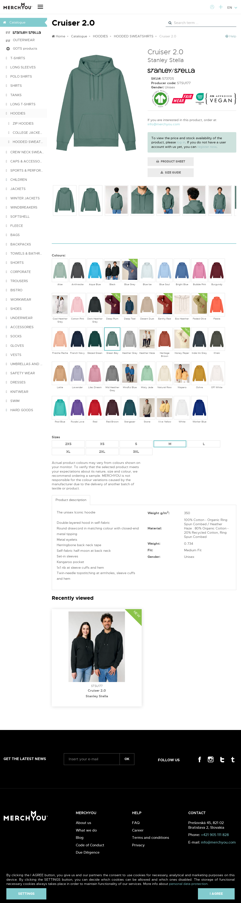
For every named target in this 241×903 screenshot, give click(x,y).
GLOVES (15, 345)
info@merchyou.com (164, 124)
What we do (86, 830)
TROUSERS (17, 281)
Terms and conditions (150, 837)
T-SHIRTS (15, 58)
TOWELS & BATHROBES (26, 253)
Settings (26, 893)
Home (58, 36)
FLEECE (14, 226)
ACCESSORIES (20, 327)
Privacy (138, 845)
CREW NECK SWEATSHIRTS (26, 152)
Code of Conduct (90, 845)
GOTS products (21, 48)
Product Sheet (170, 161)
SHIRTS (14, 85)
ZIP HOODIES (21, 123)
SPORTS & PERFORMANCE (26, 170)
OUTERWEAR (20, 40)
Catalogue (79, 36)
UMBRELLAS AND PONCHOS (26, 364)
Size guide (171, 172)
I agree (216, 893)
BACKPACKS (18, 244)
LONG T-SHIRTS (21, 104)
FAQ (136, 822)
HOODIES (15, 113)
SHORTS (15, 262)
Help (230, 36)
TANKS (14, 95)
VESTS (13, 355)
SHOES (14, 309)
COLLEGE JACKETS (26, 132)
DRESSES (16, 382)
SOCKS (14, 336)
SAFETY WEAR (20, 373)
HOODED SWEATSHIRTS (27, 142)
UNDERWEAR (19, 318)
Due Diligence (88, 852)
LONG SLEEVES (21, 67)
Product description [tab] (71, 500)
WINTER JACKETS (23, 198)
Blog (80, 837)
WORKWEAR (18, 299)
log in (181, 142)
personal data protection (188, 884)
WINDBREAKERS (21, 207)
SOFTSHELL (18, 216)
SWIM (13, 401)
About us (83, 822)
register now (207, 147)
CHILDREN (16, 179)
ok (127, 759)
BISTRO (14, 290)
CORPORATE (18, 272)
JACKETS (16, 189)
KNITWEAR (17, 392)
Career (138, 830)
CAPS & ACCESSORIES (26, 161)
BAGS (13, 235)
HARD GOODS (19, 410)
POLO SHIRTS (19, 76)
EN (232, 7)
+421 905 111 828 (215, 834)
